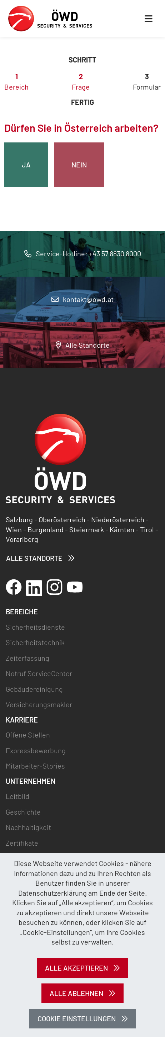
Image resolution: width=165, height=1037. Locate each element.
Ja (26, 164)
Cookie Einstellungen (77, 1018)
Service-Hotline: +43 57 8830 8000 (82, 253)
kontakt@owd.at (82, 299)
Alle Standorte (83, 345)
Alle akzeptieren (76, 967)
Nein (79, 164)
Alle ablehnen (76, 993)
